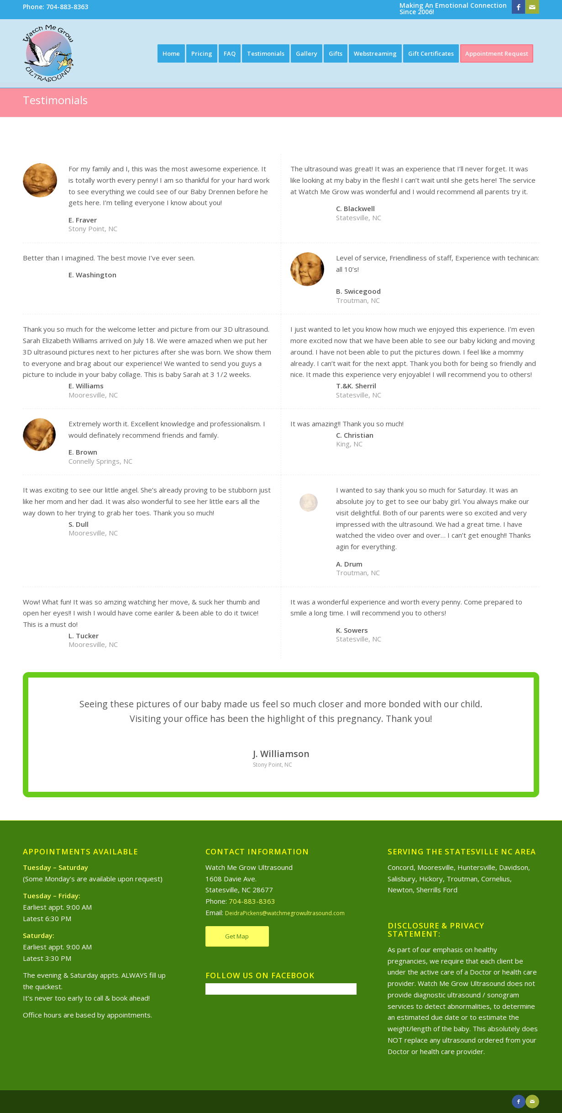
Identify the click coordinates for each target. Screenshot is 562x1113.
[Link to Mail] (532, 7)
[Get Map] (237, 936)
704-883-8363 (252, 901)
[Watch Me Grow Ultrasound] (48, 53)
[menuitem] (55, 7)
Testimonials (55, 99)
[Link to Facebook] (518, 7)
